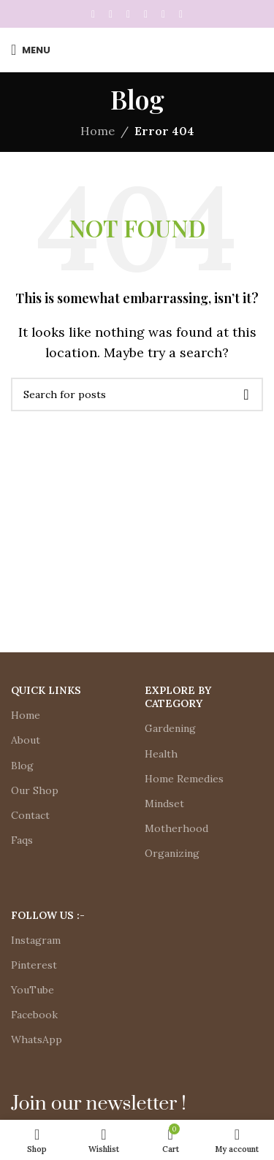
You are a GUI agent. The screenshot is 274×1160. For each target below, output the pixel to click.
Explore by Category (178, 697)
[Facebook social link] (93, 14)
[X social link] (111, 14)
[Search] (137, 394)
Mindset (164, 803)
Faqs (22, 840)
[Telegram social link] (181, 14)
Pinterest (34, 965)
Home (97, 130)
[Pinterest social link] (128, 14)
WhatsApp (36, 1039)
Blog (22, 765)
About (25, 740)
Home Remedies (184, 778)
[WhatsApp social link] (163, 14)
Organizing (172, 853)
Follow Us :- (48, 915)
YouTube (32, 989)
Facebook (34, 1014)
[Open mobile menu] (31, 49)
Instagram (36, 940)
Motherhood (176, 828)
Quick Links (46, 690)
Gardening (170, 728)
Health (161, 753)
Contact (30, 815)
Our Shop (34, 790)
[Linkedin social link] (146, 14)
